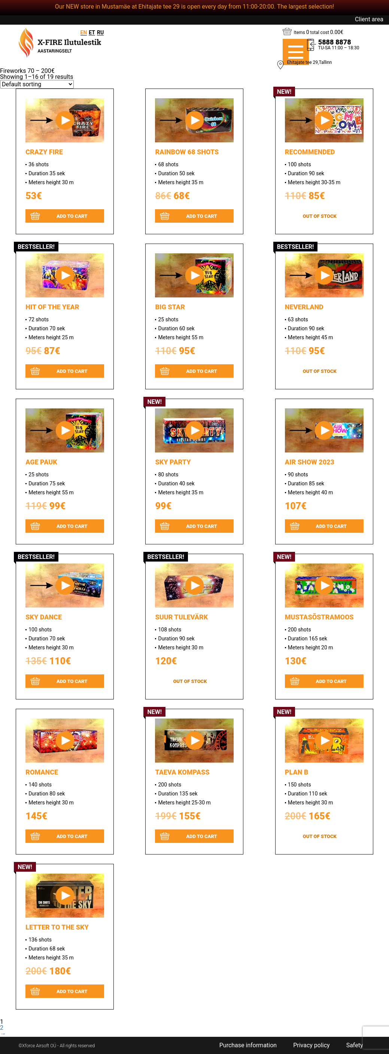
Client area (369, 19)
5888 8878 (334, 42)
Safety (354, 1045)
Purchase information (248, 1045)
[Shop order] (37, 84)
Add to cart (72, 216)
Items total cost (319, 32)
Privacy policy (311, 1045)
